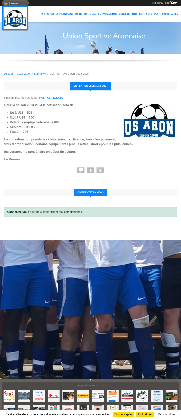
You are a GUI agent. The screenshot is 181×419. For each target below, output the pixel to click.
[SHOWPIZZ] (68, 395)
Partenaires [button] (170, 14)
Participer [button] (47, 14)
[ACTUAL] (54, 395)
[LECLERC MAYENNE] (112, 395)
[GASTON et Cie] (142, 395)
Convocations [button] (107, 14)
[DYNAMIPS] (157, 395)
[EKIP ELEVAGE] (24, 395)
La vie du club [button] (65, 14)
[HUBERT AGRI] (171, 395)
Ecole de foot (128, 14)
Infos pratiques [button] (85, 14)
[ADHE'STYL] (9, 395)
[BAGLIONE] (83, 395)
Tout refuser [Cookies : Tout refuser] (145, 414)
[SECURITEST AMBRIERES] (98, 395)
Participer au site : (164, 3)
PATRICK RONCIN (51, 97)
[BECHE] (127, 395)
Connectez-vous (18, 211)
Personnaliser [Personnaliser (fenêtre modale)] (166, 414)
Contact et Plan (149, 14)
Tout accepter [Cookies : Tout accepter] (123, 414)
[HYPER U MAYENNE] (39, 395)
